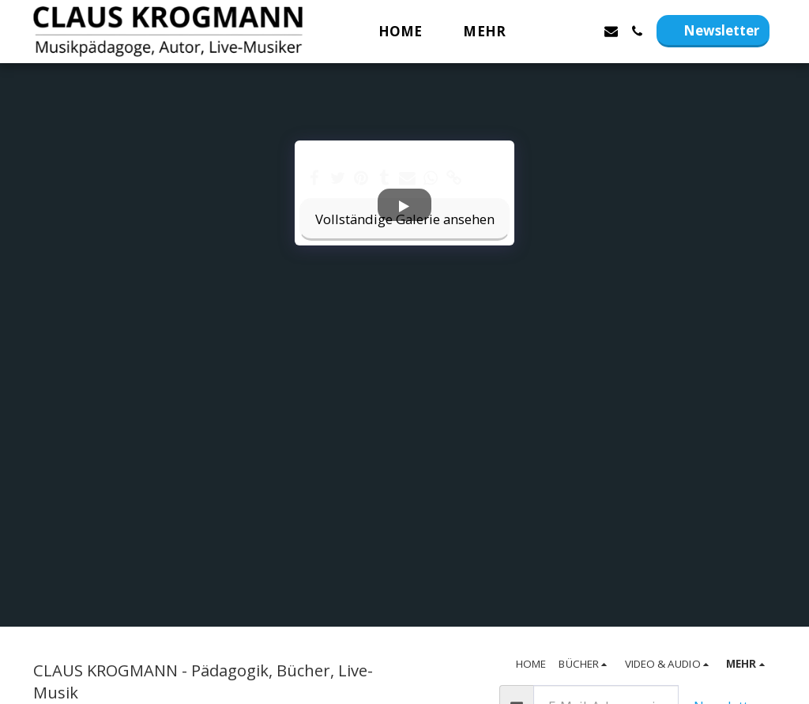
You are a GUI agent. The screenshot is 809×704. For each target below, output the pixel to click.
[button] (559, 31)
